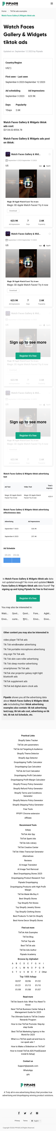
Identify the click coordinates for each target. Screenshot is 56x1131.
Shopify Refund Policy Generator (28, 788)
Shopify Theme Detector (28, 753)
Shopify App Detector (28, 758)
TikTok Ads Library (28, 843)
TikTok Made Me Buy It (28, 894)
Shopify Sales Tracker (28, 740)
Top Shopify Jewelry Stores (28, 907)
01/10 (38, 985)
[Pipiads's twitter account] (25, 1113)
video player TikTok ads (15, 639)
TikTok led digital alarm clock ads (20, 686)
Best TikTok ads (28, 945)
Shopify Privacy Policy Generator (28, 784)
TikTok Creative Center (28, 847)
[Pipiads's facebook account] (19, 1113)
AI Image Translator (28, 865)
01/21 (18, 985)
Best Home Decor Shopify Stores (28, 920)
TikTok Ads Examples (28, 932)
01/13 (28, 985)
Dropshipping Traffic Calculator (28, 762)
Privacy (17, 1121)
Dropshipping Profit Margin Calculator (28, 780)
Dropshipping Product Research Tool (28, 878)
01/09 (18, 989)
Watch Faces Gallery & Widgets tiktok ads (7, 613)
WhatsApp (28, 1070)
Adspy (28, 830)
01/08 (28, 989)
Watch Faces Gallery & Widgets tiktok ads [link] (18, 16)
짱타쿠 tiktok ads (28, 619)
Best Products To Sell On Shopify (28, 916)
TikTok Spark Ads (28, 838)
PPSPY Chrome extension (28, 813)
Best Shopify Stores (28, 898)
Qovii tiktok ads (17, 613)
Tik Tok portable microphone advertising (24, 649)
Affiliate (28, 818)
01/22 (38, 981)
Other (43, 972)
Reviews (28, 860)
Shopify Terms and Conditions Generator (28, 794)
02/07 (18, 981)
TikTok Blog (28, 937)
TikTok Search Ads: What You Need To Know (28, 1003)
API (28, 1074)
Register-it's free (28, 355)
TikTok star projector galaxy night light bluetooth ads (23, 675)
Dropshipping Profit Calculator (28, 775)
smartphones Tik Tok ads (16, 668)
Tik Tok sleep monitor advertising (20, 663)
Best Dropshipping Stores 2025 (28, 873)
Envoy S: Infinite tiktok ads (7, 619)
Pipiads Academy (28, 954)
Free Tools (28, 809)
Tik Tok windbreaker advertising (19, 644)
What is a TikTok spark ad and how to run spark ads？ (28, 1040)
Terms (25, 1121)
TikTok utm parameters (28, 745)
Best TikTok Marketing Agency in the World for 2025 (28, 1033)
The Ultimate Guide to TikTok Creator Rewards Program (28, 1018)
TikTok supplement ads (15, 681)
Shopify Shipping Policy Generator (28, 805)
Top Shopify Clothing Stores (28, 912)
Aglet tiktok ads (49, 613)
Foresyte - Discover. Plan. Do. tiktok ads (38, 613)
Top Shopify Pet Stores (28, 903)
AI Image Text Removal (28, 869)
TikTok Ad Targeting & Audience (28, 749)
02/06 (28, 981)
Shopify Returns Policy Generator (28, 800)
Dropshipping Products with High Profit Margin (28, 888)
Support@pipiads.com (28, 1066)
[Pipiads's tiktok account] (31, 1113)
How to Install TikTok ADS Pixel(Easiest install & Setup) (28, 1052)
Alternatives (28, 856)
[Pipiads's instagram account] (37, 1113)
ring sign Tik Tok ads (14, 654)
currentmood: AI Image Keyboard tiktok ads (17, 619)
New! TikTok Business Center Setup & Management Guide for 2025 (28, 1010)
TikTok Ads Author (28, 950)
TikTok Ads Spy (28, 834)
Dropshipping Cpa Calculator (28, 766)
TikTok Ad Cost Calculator (28, 771)
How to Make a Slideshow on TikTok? (28, 1046)
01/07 (38, 989)
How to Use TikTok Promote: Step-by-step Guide (28, 1025)
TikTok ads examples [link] (18, 11)
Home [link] (4, 11)
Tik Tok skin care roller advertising (20, 658)
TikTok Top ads (28, 941)
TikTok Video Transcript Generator (28, 852)
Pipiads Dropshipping (28, 882)
